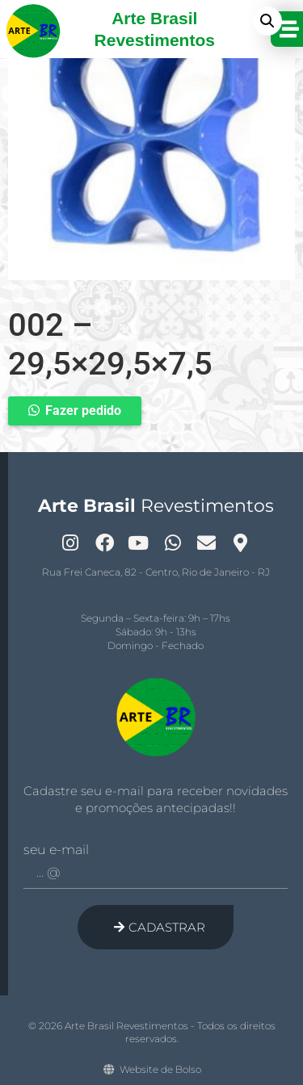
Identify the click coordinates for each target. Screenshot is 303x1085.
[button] (267, 21)
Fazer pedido (83, 410)
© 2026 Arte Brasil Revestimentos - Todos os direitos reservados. (152, 1032)
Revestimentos (156, 506)
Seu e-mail (56, 850)
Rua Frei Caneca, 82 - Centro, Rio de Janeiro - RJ (156, 572)
